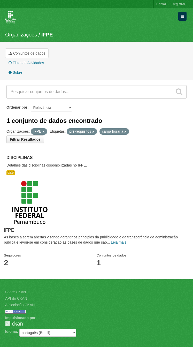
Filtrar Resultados (25, 139)
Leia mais (118, 242)
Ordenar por (16, 107)
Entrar (161, 4)
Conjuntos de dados (27, 53)
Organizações (21, 34)
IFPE (47, 34)
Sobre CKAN (15, 292)
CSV (10, 173)
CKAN (14, 323)
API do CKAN (16, 298)
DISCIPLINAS (19, 157)
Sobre (15, 72)
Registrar (178, 4)
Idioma (11, 331)
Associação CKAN (20, 305)
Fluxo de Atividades (26, 63)
